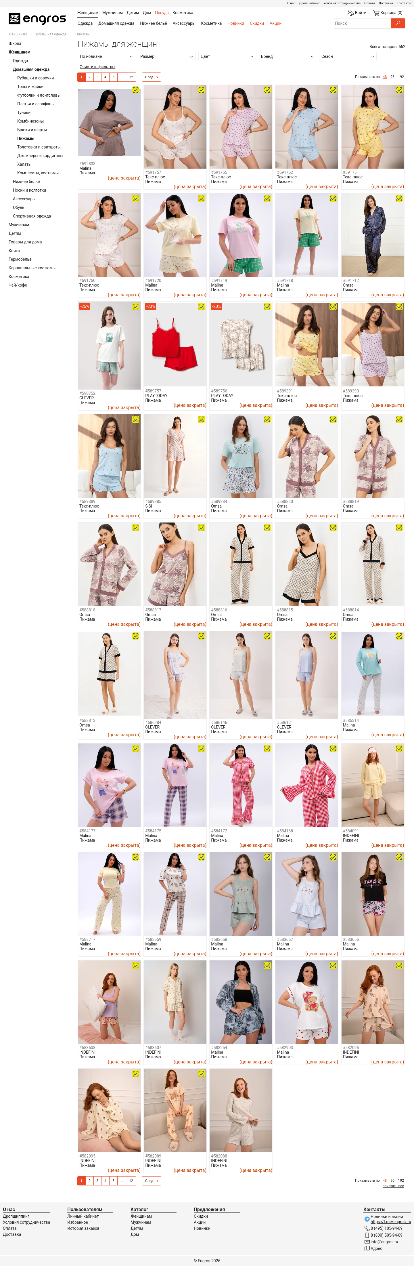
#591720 (153, 280)
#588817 (153, 610)
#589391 (285, 391)
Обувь (18, 207)
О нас (291, 3)
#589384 (219, 501)
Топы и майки (30, 86)
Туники (23, 112)
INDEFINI (351, 835)
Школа (15, 43)
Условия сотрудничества (342, 3)
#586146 (219, 722)
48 (385, 77)
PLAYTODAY (156, 395)
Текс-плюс (155, 177)
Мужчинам (19, 224)
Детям (15, 233)
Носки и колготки (29, 190)
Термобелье (20, 259)
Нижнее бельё (153, 23)
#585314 (351, 720)
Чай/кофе (18, 285)
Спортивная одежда (32, 216)
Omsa (348, 285)
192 (401, 77)
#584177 (87, 831)
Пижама (87, 173)
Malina (85, 168)
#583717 (87, 939)
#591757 (153, 172)
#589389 (87, 501)
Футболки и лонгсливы (39, 95)
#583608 (87, 1047)
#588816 (219, 610)
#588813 (87, 720)
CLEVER (86, 398)
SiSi (148, 506)
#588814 (351, 610)
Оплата (369, 3)
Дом (135, 1234)
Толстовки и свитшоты (39, 147)
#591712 (351, 280)
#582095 (87, 1156)
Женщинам (18, 34)
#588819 (351, 501)
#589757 (153, 391)
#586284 (153, 722)
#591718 (285, 280)
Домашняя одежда (116, 23)
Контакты (403, 3)
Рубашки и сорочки (35, 78)
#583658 (219, 939)
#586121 (285, 722)
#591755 (219, 172)
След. (151, 77)
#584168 (285, 831)
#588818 (87, 610)
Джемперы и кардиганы (40, 155)
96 (392, 77)
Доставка (386, 3)
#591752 (285, 172)
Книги (14, 250)
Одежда (85, 23)
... (121, 77)
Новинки (235, 23)
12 (131, 77)
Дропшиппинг (309, 3)
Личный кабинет (83, 1216)
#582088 (219, 1156)
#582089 (153, 1156)
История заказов (83, 1228)
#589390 (351, 391)
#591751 (351, 172)
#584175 (153, 831)
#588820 (285, 501)
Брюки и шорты (32, 129)
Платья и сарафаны (36, 104)
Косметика (211, 23)
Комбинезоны (30, 121)
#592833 (87, 163)
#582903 (285, 1047)
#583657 (285, 939)
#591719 (219, 280)
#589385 (153, 501)
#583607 (153, 1047)
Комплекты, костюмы (38, 173)
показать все (393, 1186)
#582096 (351, 1047)
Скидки (257, 23)
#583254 (219, 1047)
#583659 (153, 939)
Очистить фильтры (97, 66)
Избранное (77, 1222)
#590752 (87, 393)
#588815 (285, 610)
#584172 (219, 831)
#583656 (351, 939)
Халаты (24, 164)
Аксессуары (184, 23)
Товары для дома (25, 242)
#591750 (87, 280)
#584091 (351, 831)
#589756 (219, 391)
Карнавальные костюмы (32, 268)
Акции (275, 23)
